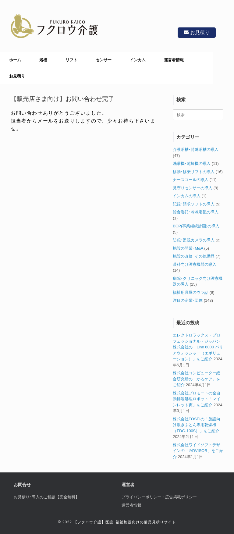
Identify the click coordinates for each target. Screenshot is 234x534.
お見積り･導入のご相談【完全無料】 (46, 497)
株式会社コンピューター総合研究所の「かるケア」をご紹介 (196, 379)
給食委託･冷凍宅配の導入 (195, 212)
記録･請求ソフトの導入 (193, 204)
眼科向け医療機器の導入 (194, 264)
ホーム (15, 60)
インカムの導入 (186, 196)
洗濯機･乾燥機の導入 (192, 163)
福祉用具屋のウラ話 (190, 292)
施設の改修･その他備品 (193, 256)
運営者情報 (174, 60)
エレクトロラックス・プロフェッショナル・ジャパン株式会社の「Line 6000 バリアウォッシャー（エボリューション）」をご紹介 (198, 347)
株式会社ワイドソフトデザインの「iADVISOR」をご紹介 (198, 451)
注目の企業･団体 (188, 300)
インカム (138, 60)
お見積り (197, 32)
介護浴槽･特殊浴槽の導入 (195, 149)
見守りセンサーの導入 (192, 188)
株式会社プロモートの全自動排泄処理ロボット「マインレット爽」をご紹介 (196, 399)
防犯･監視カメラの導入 (193, 240)
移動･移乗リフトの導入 (193, 171)
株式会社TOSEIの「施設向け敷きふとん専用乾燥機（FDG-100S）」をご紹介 (196, 425)
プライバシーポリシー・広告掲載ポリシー (159, 497)
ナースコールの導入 (190, 179)
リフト (71, 60)
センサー (104, 60)
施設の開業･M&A (188, 248)
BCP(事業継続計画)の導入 (196, 226)
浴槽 (43, 60)
